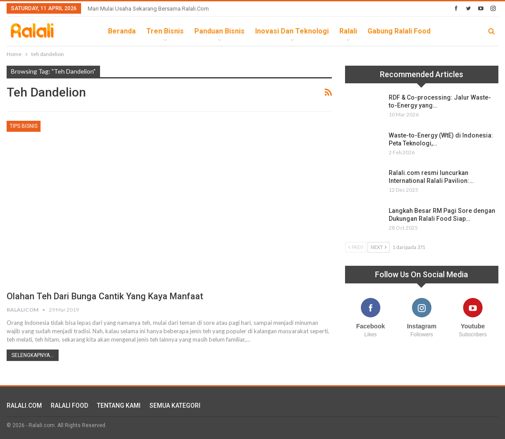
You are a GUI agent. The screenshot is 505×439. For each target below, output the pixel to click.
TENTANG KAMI (119, 405)
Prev (355, 247)
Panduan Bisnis (219, 31)
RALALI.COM (24, 405)
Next (378, 247)
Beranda (122, 31)
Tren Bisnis (165, 31)
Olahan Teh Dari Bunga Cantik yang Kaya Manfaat (105, 296)
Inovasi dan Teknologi (292, 31)
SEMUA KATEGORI (175, 405)
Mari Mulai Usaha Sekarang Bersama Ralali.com (148, 8)
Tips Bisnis (23, 126)
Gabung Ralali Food (399, 31)
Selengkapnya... (32, 355)
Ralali (348, 31)
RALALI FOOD (69, 405)
